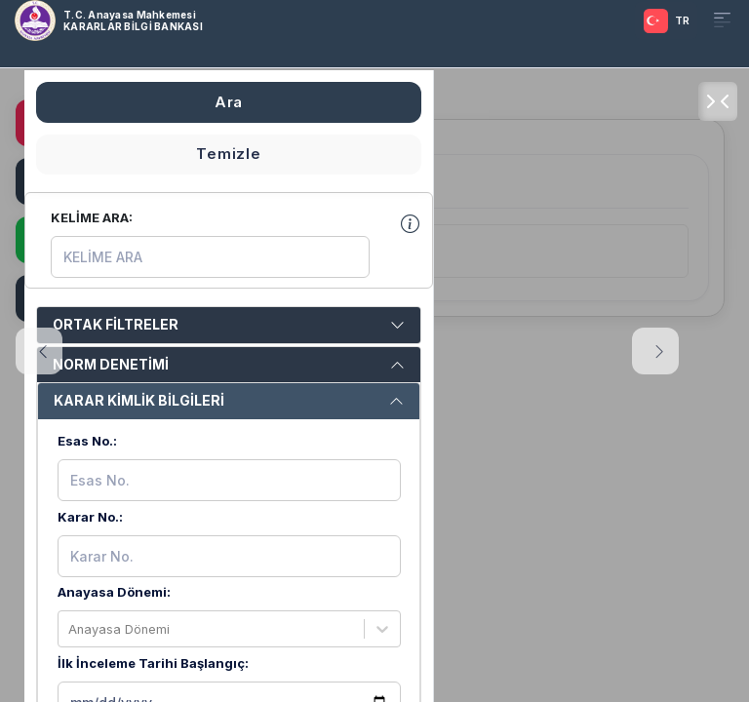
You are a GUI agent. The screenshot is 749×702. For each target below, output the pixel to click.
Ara (229, 102)
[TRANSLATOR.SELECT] (663, 20)
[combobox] (70, 630)
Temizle (228, 154)
